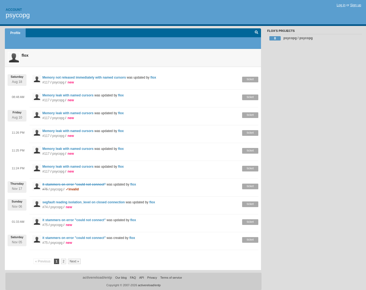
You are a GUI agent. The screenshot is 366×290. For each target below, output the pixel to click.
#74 (45, 207)
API (141, 277)
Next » (74, 261)
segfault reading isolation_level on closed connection (83, 202)
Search (256, 33)
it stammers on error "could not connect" (74, 220)
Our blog (121, 277)
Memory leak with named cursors (67, 95)
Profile (15, 33)
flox (153, 77)
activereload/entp (97, 277)
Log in (341, 5)
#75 (45, 225)
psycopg (18, 15)
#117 (46, 82)
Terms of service (171, 277)
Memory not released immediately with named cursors (84, 77)
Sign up (355, 5)
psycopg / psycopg (291, 38)
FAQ (133, 277)
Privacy (152, 277)
